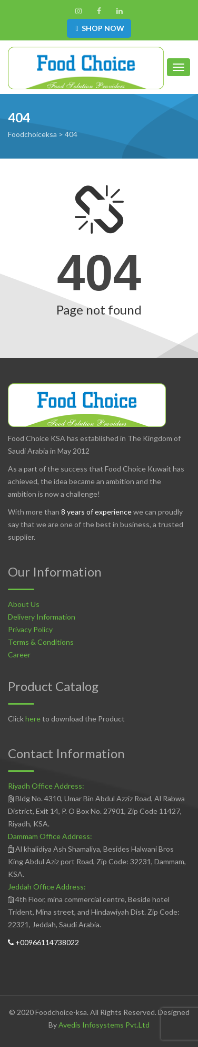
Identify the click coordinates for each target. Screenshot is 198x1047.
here (33, 718)
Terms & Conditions (41, 641)
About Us (23, 604)
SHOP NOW (99, 28)
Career (19, 654)
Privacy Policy (30, 629)
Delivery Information (41, 616)
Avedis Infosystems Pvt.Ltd (104, 1024)
